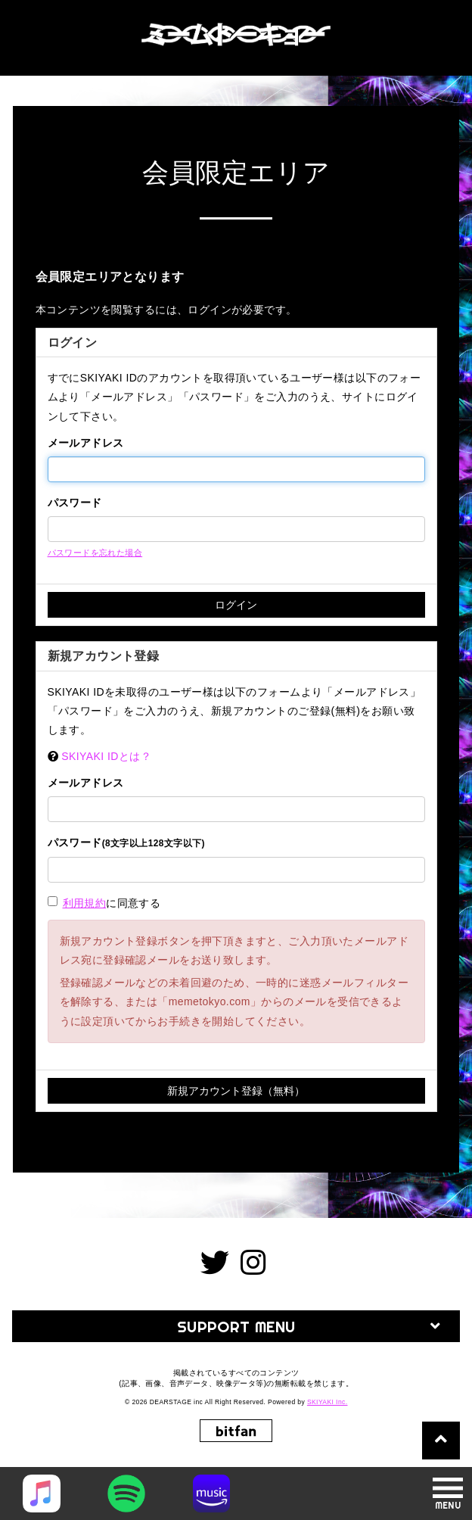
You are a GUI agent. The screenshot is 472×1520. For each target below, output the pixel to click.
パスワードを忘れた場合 (95, 552)
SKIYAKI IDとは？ (106, 756)
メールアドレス (86, 443)
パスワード (75, 503)
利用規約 (85, 903)
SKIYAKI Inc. (327, 1402)
